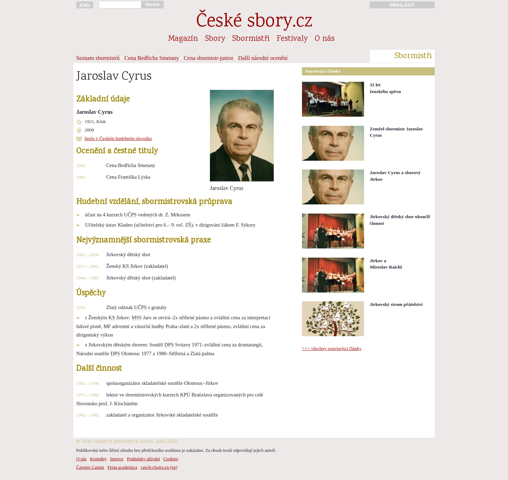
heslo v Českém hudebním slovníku (118, 138)
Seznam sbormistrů (98, 58)
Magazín (183, 39)
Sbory (215, 39)
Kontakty (98, 458)
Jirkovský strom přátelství (396, 304)
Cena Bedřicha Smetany (152, 58)
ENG (85, 5)
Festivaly (292, 39)
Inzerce (116, 458)
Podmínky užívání (143, 458)
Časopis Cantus (90, 467)
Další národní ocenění (263, 58)
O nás (324, 39)
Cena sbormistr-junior (209, 58)
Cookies (170, 458)
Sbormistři (251, 39)
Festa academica (122, 467)
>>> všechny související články (332, 348)
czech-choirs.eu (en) (159, 467)
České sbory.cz (254, 22)
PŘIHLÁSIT (402, 5)
